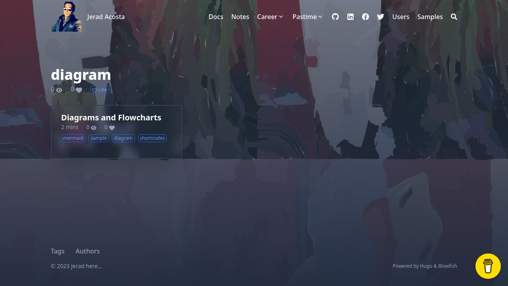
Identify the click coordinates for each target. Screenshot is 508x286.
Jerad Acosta (106, 16)
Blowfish (447, 266)
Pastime (304, 16)
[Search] (454, 17)
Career (267, 16)
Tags (58, 251)
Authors (88, 251)
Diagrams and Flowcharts (111, 117)
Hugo (426, 266)
